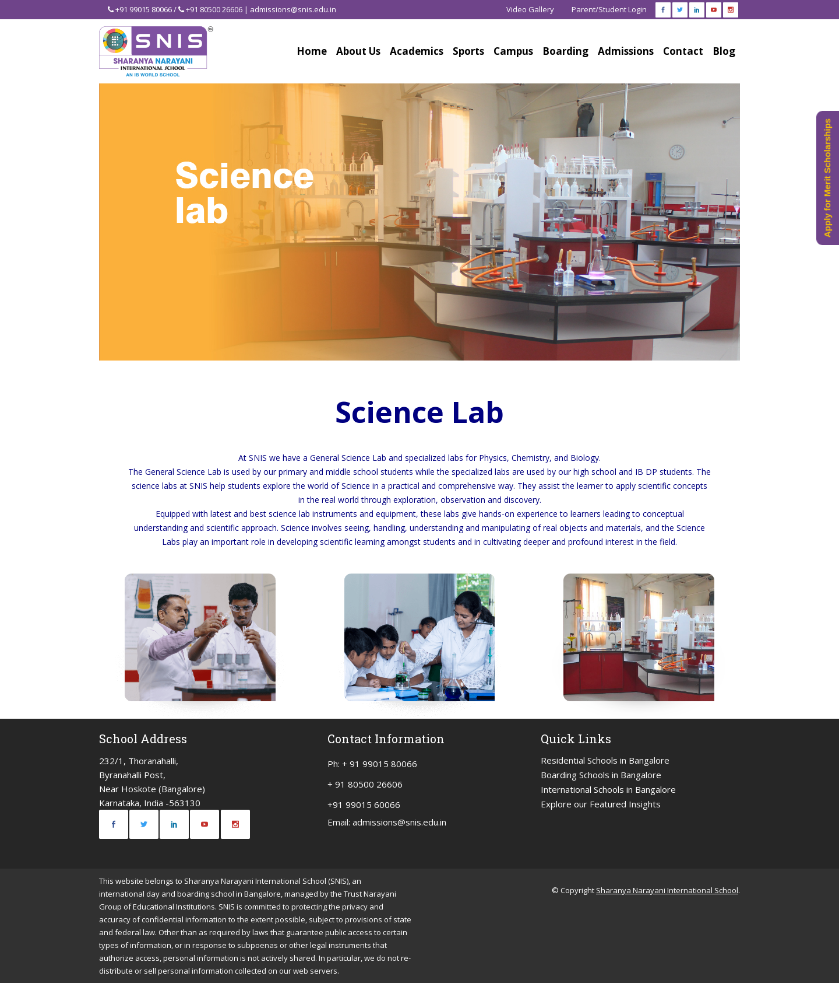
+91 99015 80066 (143, 9)
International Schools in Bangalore (608, 789)
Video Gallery (530, 9)
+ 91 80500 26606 (365, 784)
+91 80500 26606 (214, 9)
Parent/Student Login (609, 9)
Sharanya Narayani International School (667, 890)
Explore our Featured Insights (601, 804)
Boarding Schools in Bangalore (601, 775)
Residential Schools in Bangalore (605, 760)
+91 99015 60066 (363, 804)
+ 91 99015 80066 (379, 763)
